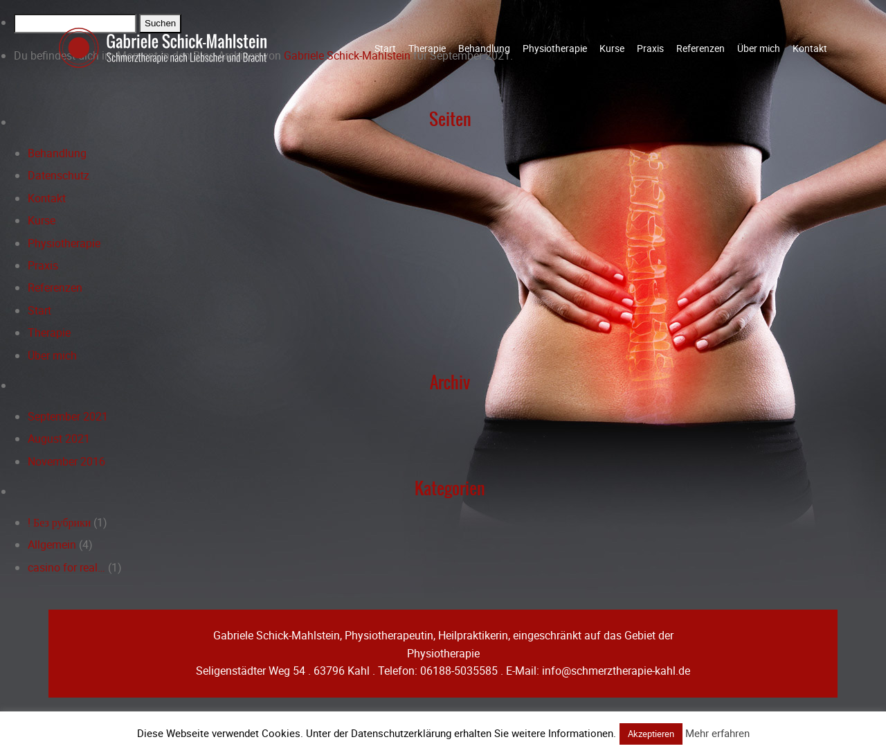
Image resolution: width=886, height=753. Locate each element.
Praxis (650, 48)
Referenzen (700, 48)
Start (385, 48)
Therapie (427, 48)
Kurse (611, 48)
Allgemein (52, 544)
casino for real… (66, 567)
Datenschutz (58, 175)
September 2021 (68, 416)
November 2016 (66, 461)
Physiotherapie (555, 48)
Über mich (758, 48)
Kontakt (810, 48)
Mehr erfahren (717, 733)
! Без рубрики (59, 522)
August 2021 (59, 438)
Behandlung (484, 48)
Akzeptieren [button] (651, 733)
